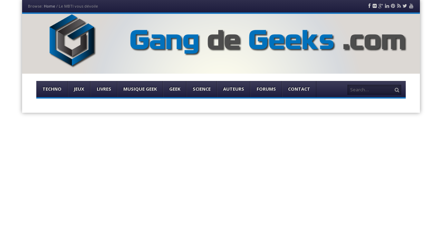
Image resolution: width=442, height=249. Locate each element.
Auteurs (233, 89)
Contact (299, 89)
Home (49, 6)
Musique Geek (140, 89)
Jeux (79, 89)
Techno (51, 89)
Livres (104, 89)
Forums (266, 89)
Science (202, 89)
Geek (174, 89)
